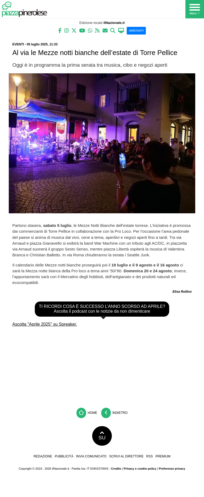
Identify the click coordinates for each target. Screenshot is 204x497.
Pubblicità (64, 456)
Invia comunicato (91, 456)
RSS (149, 456)
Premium (163, 456)
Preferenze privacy (172, 468)
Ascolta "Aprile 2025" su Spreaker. (44, 324)
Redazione (42, 456)
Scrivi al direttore (126, 456)
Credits (116, 468)
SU (102, 435)
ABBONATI (136, 30)
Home (86, 413)
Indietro (114, 413)
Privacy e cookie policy (140, 468)
